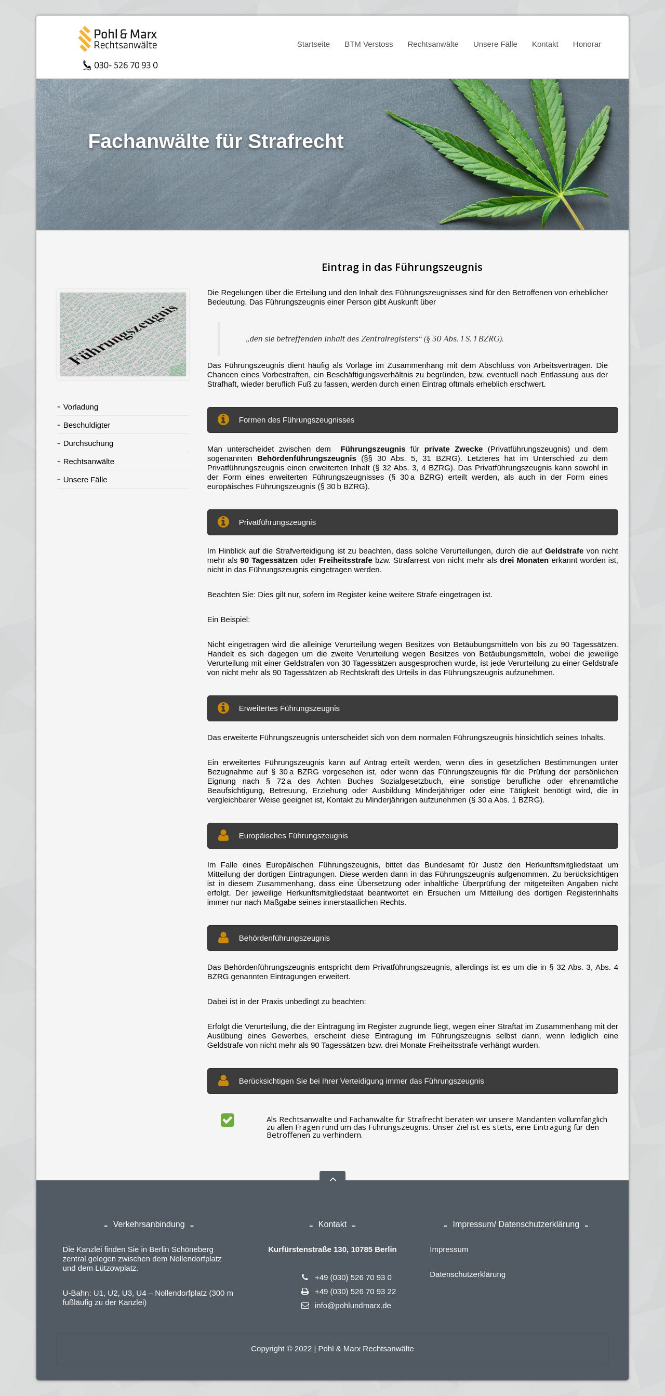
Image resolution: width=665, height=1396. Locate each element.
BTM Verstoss (365, 45)
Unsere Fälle (495, 43)
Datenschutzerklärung (468, 1274)
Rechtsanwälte (429, 45)
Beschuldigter (87, 424)
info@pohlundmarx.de (345, 1305)
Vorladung (81, 406)
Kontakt (545, 43)
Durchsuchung (88, 443)
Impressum (449, 1249)
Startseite (313, 43)
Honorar (587, 43)
